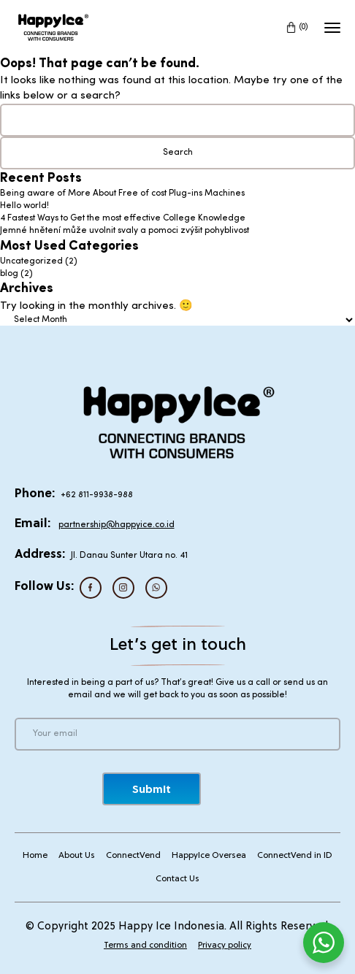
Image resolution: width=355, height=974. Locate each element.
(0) (303, 27)
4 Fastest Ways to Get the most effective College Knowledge (122, 218)
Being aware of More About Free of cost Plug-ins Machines (122, 193)
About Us (76, 856)
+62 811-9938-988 (97, 495)
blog (9, 273)
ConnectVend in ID (294, 856)
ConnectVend (133, 856)
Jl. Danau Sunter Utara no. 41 (129, 555)
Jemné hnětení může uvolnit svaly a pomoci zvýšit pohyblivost (124, 230)
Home (35, 856)
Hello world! (24, 206)
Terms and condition (145, 945)
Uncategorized (31, 261)
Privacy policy (224, 945)
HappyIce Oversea (209, 856)
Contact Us (177, 879)
